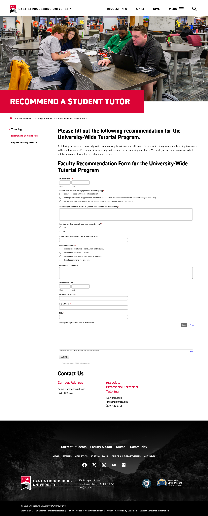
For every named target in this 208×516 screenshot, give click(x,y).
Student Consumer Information (154, 510)
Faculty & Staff (101, 447)
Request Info (117, 9)
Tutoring (39, 118)
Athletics (81, 456)
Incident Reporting (57, 510)
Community (138, 447)
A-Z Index (150, 456)
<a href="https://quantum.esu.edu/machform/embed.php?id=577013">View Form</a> (128, 273)
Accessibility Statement (126, 510)
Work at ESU (27, 510)
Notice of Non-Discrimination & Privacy (94, 510)
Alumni (121, 447)
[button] (176, 8)
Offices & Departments (126, 456)
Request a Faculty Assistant (24, 142)
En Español (40, 510)
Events (67, 456)
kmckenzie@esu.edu (117, 401)
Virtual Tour (99, 456)
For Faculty (51, 118)
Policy (71, 510)
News (56, 456)
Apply (140, 9)
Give (156, 9)
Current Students (23, 118)
